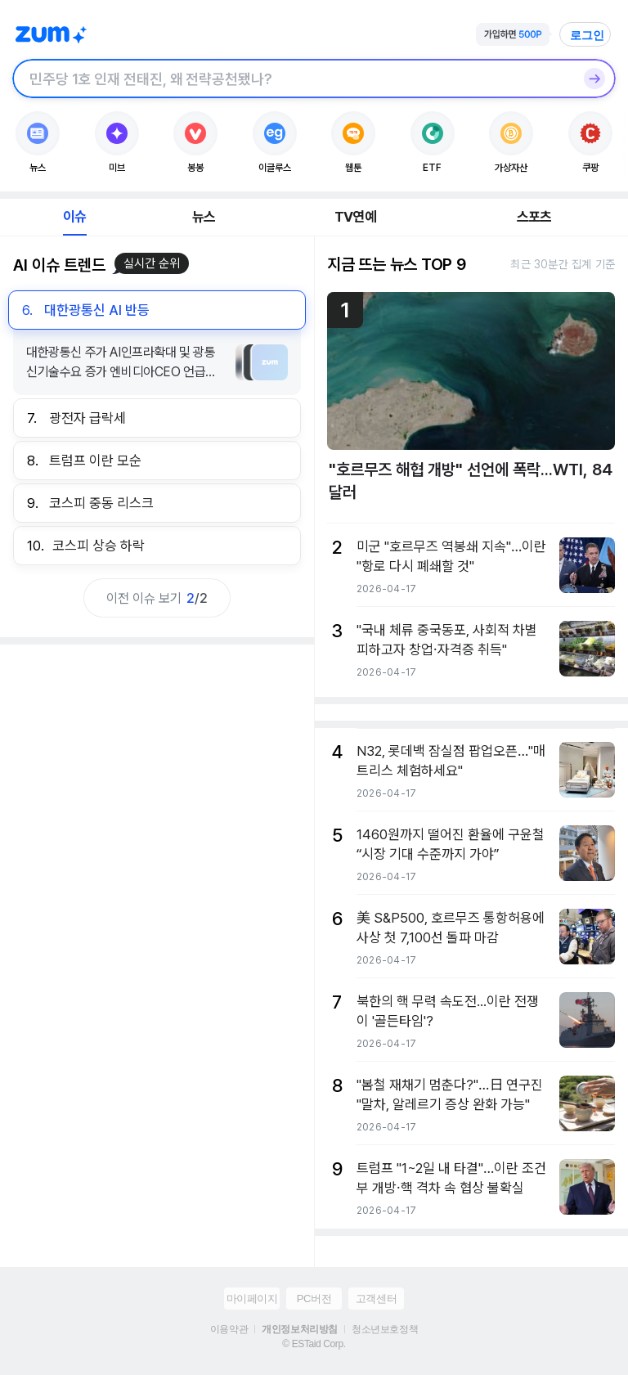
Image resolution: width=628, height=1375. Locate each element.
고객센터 (376, 1298)
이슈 (74, 217)
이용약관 (229, 1329)
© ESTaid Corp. (313, 1344)
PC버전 (314, 1298)
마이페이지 (252, 1298)
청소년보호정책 (385, 1329)
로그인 (587, 35)
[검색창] (292, 78)
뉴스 (203, 217)
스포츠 (534, 217)
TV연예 (355, 217)
